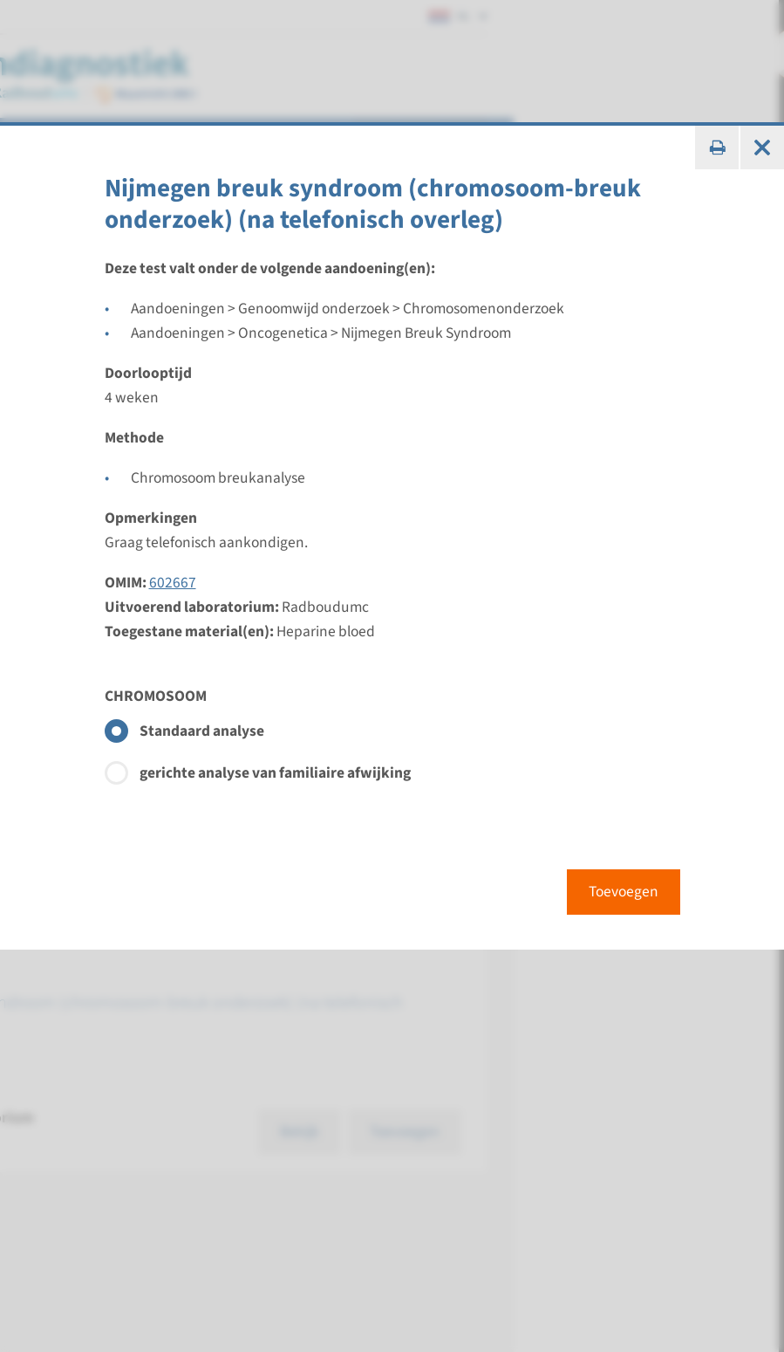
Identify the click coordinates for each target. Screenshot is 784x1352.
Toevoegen (623, 891)
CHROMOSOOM (156, 696)
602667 (172, 583)
